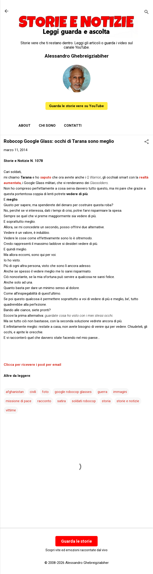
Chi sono (47, 125)
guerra (102, 392)
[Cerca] (146, 13)
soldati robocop (84, 401)
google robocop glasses (73, 392)
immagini (120, 392)
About (24, 125)
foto (45, 392)
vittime (11, 410)
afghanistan (15, 392)
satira (61, 401)
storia (106, 401)
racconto (44, 401)
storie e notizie (128, 401)
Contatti (72, 125)
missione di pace (18, 401)
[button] (146, 142)
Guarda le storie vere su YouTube (76, 106)
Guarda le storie (76, 541)
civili (33, 392)
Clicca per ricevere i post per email (32, 365)
